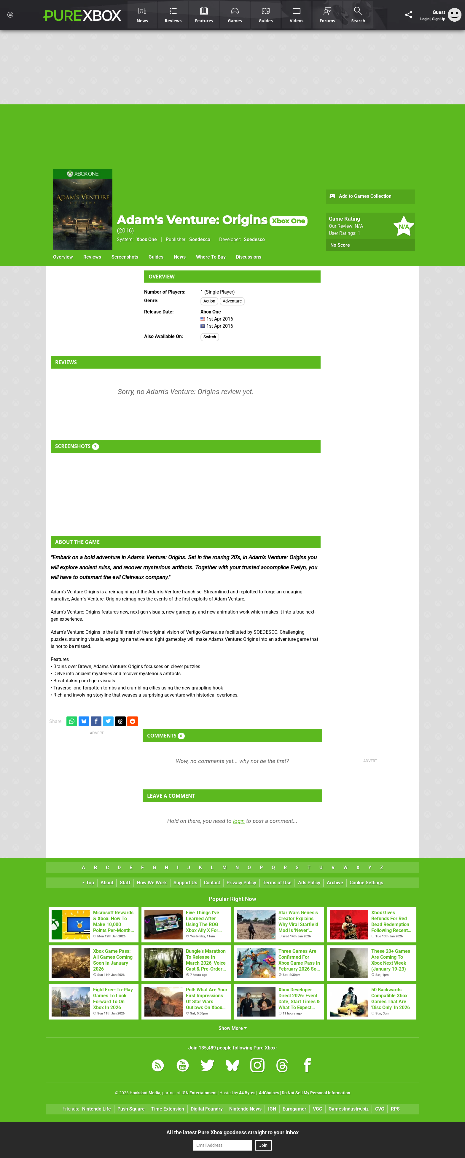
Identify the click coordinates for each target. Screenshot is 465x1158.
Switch (209, 337)
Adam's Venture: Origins (212, 220)
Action (209, 301)
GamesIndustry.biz (349, 1109)
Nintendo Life (96, 1109)
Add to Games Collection (360, 196)
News (180, 257)
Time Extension (167, 1109)
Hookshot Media (145, 1092)
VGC (317, 1109)
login (239, 821)
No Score (340, 245)
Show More (233, 1028)
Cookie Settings (366, 882)
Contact (212, 882)
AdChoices (268, 1092)
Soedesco (199, 239)
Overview (63, 257)
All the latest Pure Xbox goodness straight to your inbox (232, 1132)
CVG (379, 1109)
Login (424, 19)
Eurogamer (294, 1109)
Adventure (232, 301)
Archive (335, 882)
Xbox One (146, 239)
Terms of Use (277, 882)
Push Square (131, 1109)
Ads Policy (309, 882)
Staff (125, 882)
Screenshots (125, 257)
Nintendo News (245, 1109)
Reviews (92, 257)
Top (88, 882)
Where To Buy (211, 257)
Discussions (248, 257)
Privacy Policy (241, 882)
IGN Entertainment (199, 1092)
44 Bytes (247, 1092)
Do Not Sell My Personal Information (316, 1092)
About (107, 882)
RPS (395, 1109)
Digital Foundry (207, 1109)
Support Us (185, 882)
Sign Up (438, 19)
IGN (272, 1109)
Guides (156, 257)
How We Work (152, 882)
